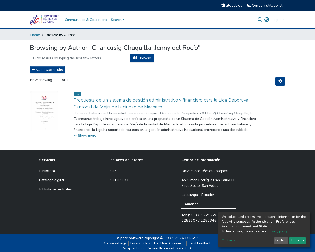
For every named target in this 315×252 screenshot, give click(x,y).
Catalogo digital (51, 180)
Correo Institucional (264, 5)
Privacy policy (140, 243)
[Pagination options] (280, 81)
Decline (280, 240)
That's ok (297, 240)
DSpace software (129, 238)
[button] (267, 20)
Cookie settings (115, 243)
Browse (142, 58)
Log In (276, 19)
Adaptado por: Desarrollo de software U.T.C (157, 248)
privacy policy (277, 231)
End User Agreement (169, 243)
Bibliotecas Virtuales (55, 189)
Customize (229, 240)
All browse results (47, 70)
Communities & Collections (86, 19)
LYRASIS (192, 238)
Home (35, 34)
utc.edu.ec (231, 5)
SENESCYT (119, 180)
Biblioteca (47, 170)
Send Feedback (200, 243)
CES (113, 170)
